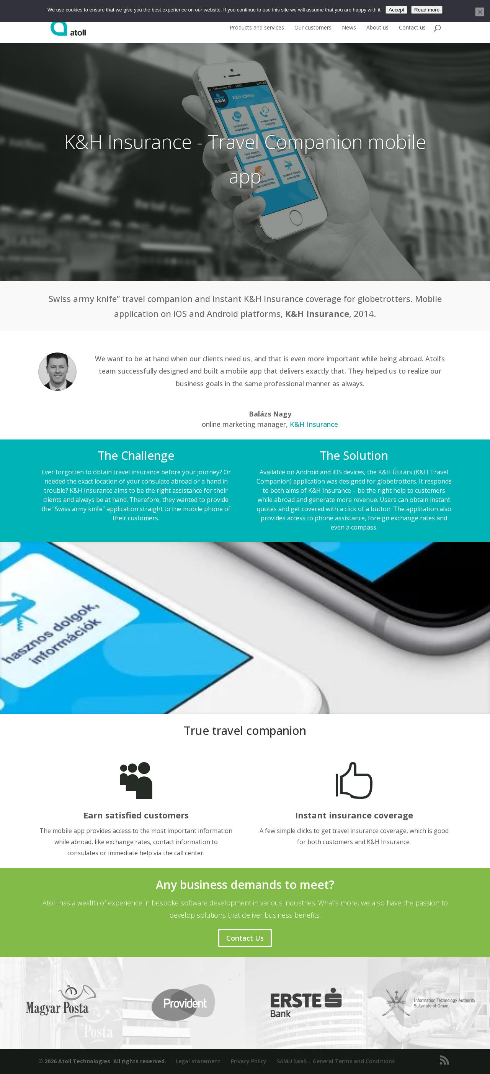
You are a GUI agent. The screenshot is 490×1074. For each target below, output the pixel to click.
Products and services (257, 28)
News (349, 28)
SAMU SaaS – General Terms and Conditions (336, 1061)
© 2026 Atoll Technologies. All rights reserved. (102, 1061)
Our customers (313, 28)
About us (377, 28)
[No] (479, 11)
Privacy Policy (248, 1061)
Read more (426, 10)
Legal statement (198, 1061)
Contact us (412, 28)
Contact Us (245, 938)
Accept (396, 10)
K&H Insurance (314, 424)
